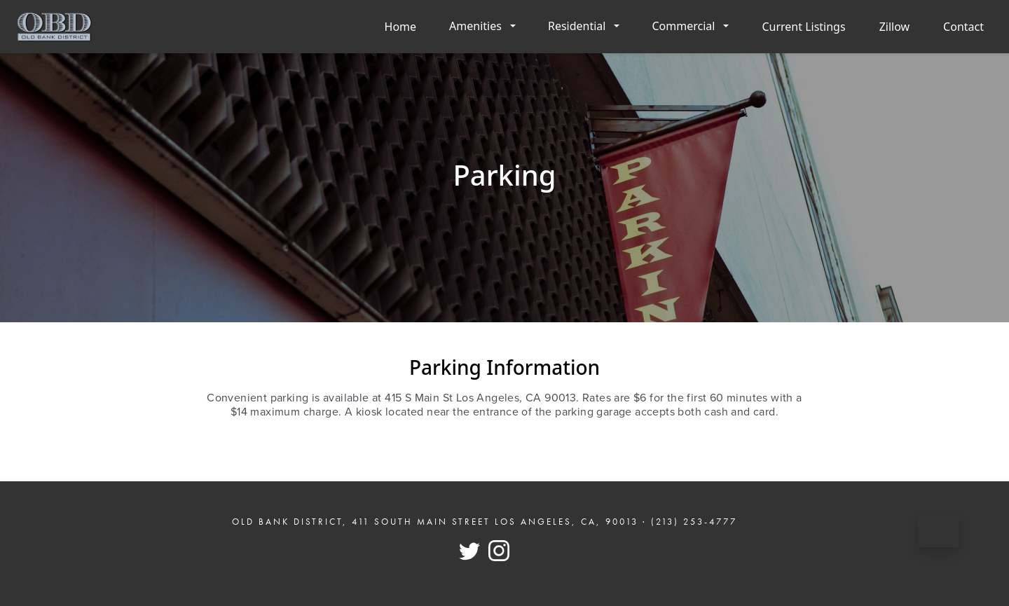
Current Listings (803, 26)
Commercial (683, 26)
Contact (963, 26)
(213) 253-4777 (694, 522)
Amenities (475, 26)
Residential (577, 26)
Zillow (894, 26)
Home (401, 26)
